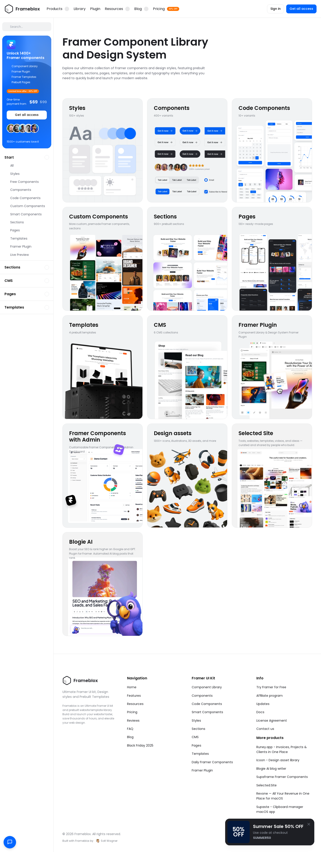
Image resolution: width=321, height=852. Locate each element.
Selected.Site (266, 785)
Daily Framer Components (212, 762)
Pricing (132, 712)
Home (131, 687)
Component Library (207, 687)
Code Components (207, 704)
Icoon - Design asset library (277, 760)
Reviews (133, 720)
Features (134, 695)
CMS (195, 737)
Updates (263, 704)
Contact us (265, 729)
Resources (135, 704)
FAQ (130, 729)
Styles (196, 720)
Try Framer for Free (271, 687)
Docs (260, 712)
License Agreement (271, 720)
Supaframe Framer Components (282, 777)
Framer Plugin (202, 770)
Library (80, 8)
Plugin (95, 8)
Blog (130, 737)
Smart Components (207, 712)
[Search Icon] (26, 26)
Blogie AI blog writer (271, 768)
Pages (196, 745)
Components (202, 695)
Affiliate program (269, 695)
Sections (198, 729)
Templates (200, 753)
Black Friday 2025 (140, 745)
